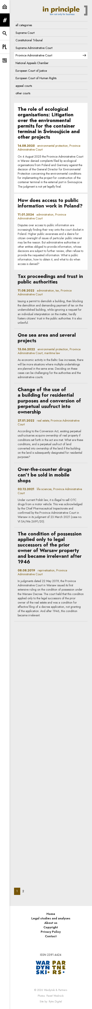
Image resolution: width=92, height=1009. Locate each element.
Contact (51, 936)
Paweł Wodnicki (55, 996)
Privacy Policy (51, 932)
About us (50, 923)
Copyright (50, 927)
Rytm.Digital (55, 1001)
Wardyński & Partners (55, 990)
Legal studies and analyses (50, 918)
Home (50, 914)
